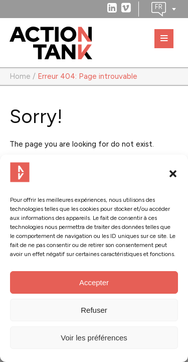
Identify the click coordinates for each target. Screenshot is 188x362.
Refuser (94, 310)
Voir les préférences (94, 337)
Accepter (94, 282)
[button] (173, 174)
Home (20, 76)
